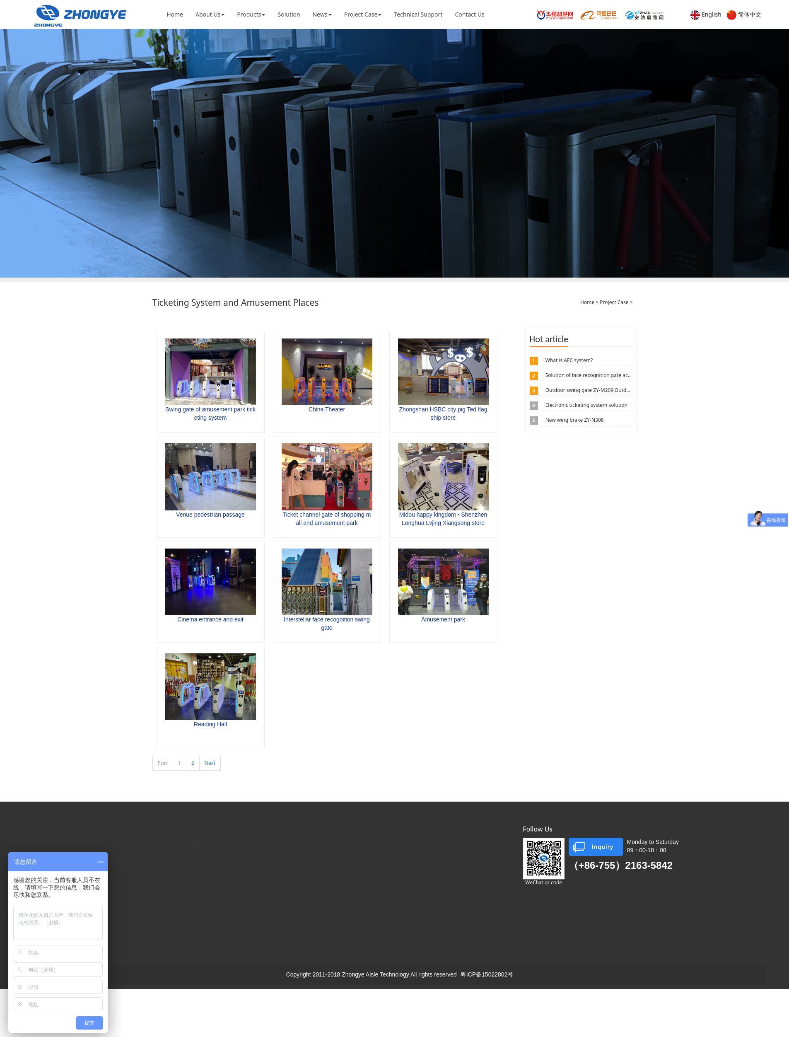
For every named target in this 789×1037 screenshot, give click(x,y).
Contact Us (469, 14)
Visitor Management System (442, 865)
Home (174, 14)
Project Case (363, 14)
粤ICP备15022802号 (487, 974)
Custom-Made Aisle (125, 938)
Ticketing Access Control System (142, 896)
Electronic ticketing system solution (586, 405)
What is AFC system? (569, 360)
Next (210, 762)
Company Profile (55, 844)
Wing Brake (115, 865)
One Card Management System (446, 844)
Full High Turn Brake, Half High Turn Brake (155, 876)
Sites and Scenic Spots (315, 927)
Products (251, 14)
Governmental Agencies (316, 876)
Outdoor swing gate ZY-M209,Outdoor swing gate (603, 390)
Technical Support (418, 14)
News (322, 14)
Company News (244, 844)
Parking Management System (444, 855)
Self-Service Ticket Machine (136, 948)
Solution (288, 14)
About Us (209, 14)
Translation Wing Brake (130, 927)
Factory (294, 917)
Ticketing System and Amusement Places (338, 844)
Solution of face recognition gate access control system (609, 375)
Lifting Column (119, 958)
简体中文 (749, 14)
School (294, 855)
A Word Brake (118, 907)
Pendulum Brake (121, 855)
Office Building (303, 886)
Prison (293, 865)
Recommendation (123, 844)
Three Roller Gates (124, 917)
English (711, 14)
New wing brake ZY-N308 (574, 419)
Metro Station (302, 896)
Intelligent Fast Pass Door (133, 886)
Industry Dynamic (246, 855)
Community (299, 907)
